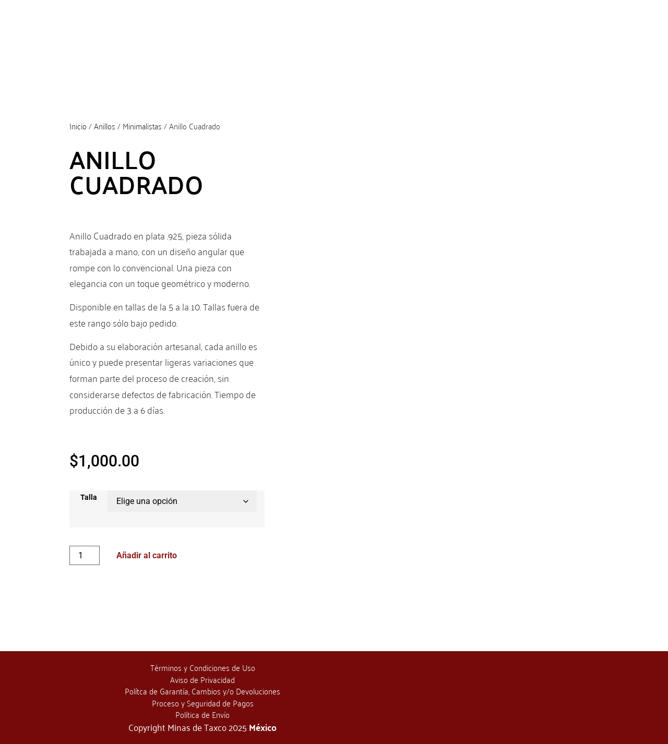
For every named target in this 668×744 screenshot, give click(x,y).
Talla (88, 497)
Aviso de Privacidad (202, 679)
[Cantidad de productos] (84, 555)
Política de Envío (202, 714)
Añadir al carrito (146, 555)
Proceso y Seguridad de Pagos (203, 702)
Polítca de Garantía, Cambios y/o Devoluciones (202, 690)
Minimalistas (142, 125)
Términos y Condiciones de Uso (202, 667)
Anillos (104, 125)
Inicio (78, 125)
